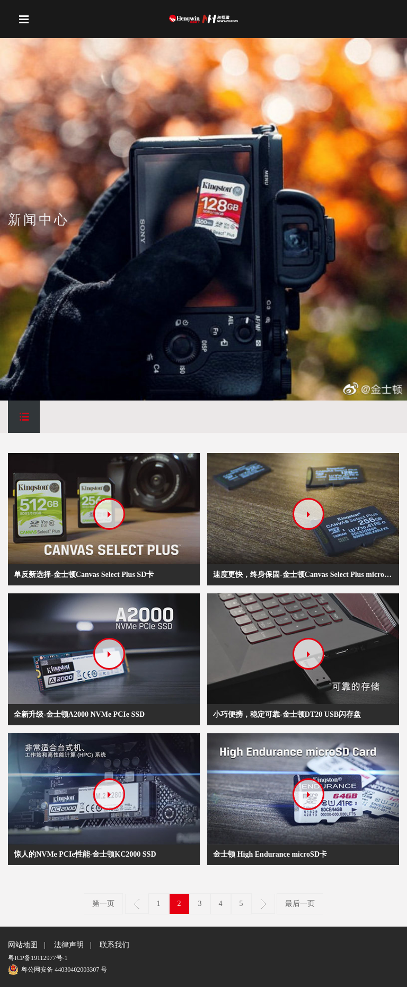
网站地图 (23, 945)
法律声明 (69, 945)
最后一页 (300, 904)
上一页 (136, 904)
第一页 (103, 904)
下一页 (263, 904)
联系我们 (114, 945)
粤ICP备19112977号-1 (37, 958)
